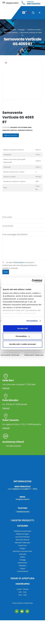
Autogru (22, 548)
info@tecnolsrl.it (22, 499)
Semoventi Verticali (11, 33)
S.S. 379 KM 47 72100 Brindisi (22, 402)
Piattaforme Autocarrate (22, 531)
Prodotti (13, 30)
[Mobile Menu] (39, 13)
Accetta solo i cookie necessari (22, 344)
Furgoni (22, 568)
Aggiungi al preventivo (10, 135)
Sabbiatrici (22, 566)
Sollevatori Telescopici (37, 353)
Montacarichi (22, 563)
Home (5, 30)
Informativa (19, 262)
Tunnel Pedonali (22, 571)
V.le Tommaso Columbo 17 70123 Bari (22, 382)
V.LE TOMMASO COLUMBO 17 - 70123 (22, 489)
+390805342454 (23, 512)
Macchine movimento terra (22, 551)
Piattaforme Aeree (34, 30)
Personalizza (32, 321)
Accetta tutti (22, 328)
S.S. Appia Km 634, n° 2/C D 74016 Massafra (22, 422)
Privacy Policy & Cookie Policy (22, 603)
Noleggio (21, 30)
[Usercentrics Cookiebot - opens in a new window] (32, 280)
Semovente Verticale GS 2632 (14, 355)
